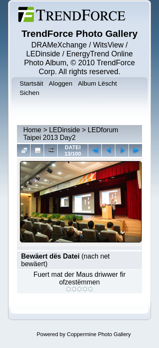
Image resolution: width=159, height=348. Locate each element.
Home (32, 130)
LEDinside (64, 130)
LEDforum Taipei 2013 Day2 (70, 133)
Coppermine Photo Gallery (99, 334)
